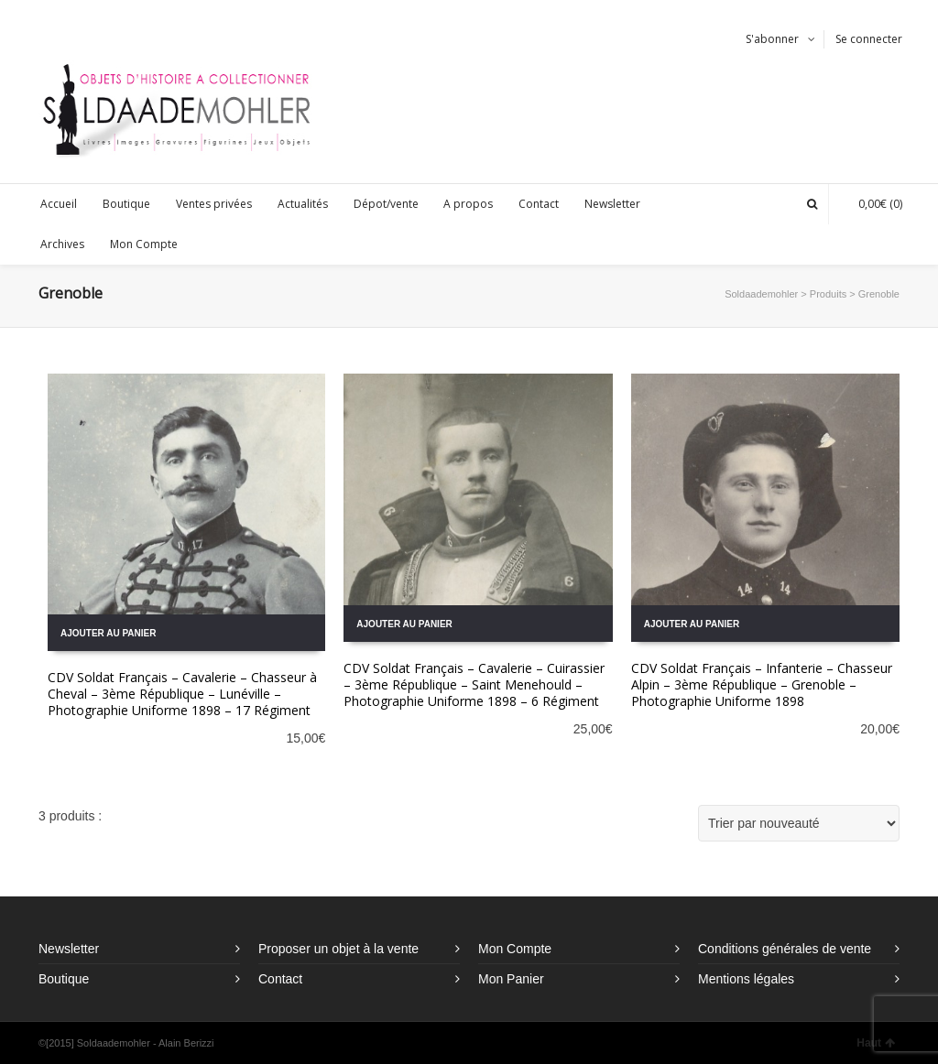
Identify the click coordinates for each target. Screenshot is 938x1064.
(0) (871, 204)
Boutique (63, 979)
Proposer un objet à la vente (338, 948)
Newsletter (68, 948)
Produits (828, 293)
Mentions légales (746, 979)
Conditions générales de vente (784, 948)
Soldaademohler (761, 293)
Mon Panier (511, 979)
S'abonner (772, 39)
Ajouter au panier (108, 633)
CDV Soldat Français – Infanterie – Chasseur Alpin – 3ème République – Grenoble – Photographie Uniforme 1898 (761, 684)
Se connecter (868, 39)
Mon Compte (514, 948)
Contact (280, 979)
